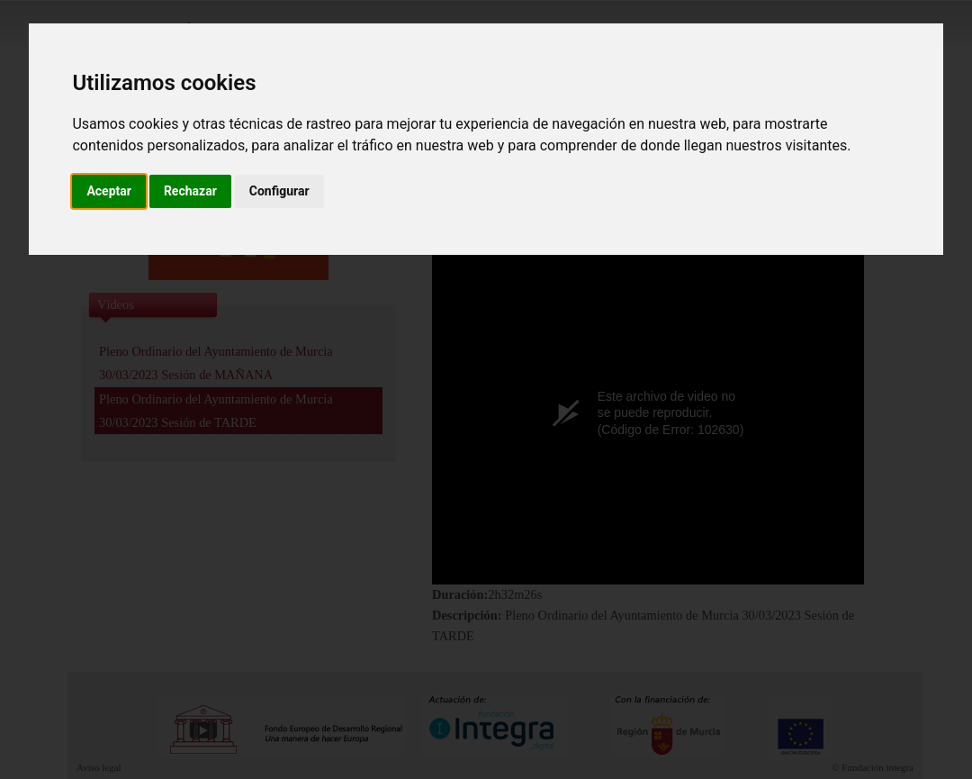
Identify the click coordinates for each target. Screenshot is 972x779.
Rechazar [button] (190, 191)
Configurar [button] (279, 191)
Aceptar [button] (108, 191)
